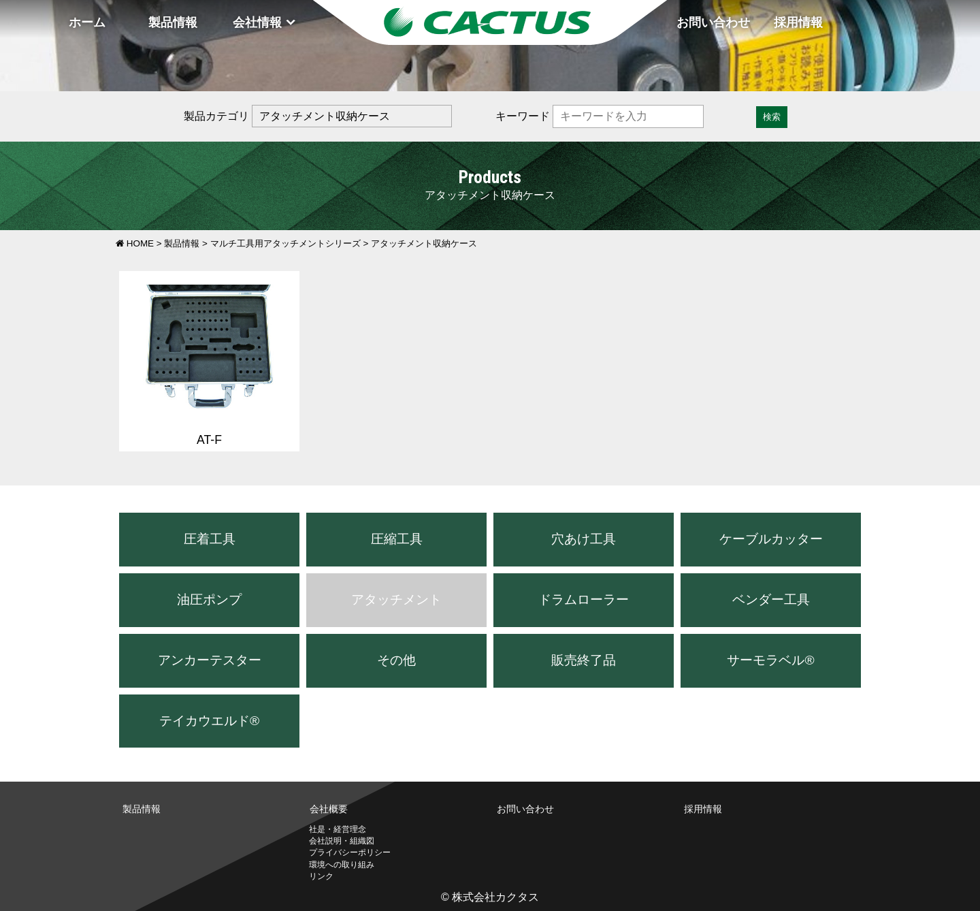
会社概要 (329, 808)
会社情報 (257, 22)
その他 (396, 660)
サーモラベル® (770, 660)
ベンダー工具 (771, 599)
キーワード (522, 116)
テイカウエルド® (209, 721)
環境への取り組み (341, 865)
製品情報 (172, 22)
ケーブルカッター (771, 539)
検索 (772, 117)
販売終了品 (583, 660)
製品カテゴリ (216, 116)
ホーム (87, 22)
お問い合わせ (713, 22)
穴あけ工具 (583, 539)
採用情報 (798, 22)
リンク (321, 876)
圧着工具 (209, 539)
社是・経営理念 (337, 829)
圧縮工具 (397, 539)
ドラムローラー (583, 599)
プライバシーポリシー (350, 852)
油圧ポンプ (209, 599)
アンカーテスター (209, 660)
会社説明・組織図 (341, 841)
